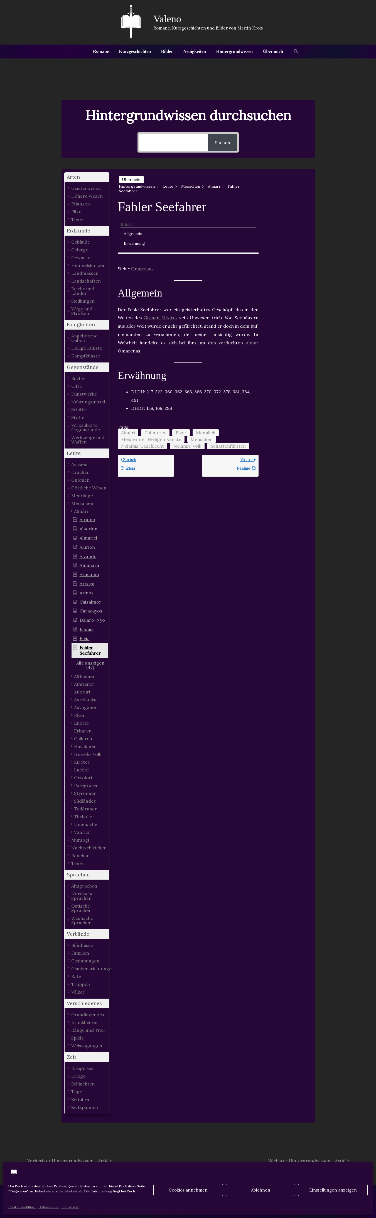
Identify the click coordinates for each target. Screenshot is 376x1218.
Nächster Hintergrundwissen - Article (311, 1160)
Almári (128, 387)
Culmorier (155, 387)
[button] (292, 51)
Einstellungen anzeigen (333, 1190)
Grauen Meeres (160, 272)
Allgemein (283, 186)
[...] (173, 142)
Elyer (181, 387)
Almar (252, 297)
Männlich (205, 387)
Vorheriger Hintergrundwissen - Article (67, 1160)
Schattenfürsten (228, 400)
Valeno (167, 18)
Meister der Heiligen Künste (151, 393)
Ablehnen (260, 1190)
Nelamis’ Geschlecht (142, 400)
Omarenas (142, 223)
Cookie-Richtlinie (22, 1207)
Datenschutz (48, 1207)
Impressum (70, 1207)
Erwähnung (284, 196)
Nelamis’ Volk (187, 400)
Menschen (202, 393)
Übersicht (131, 179)
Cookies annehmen (188, 1190)
